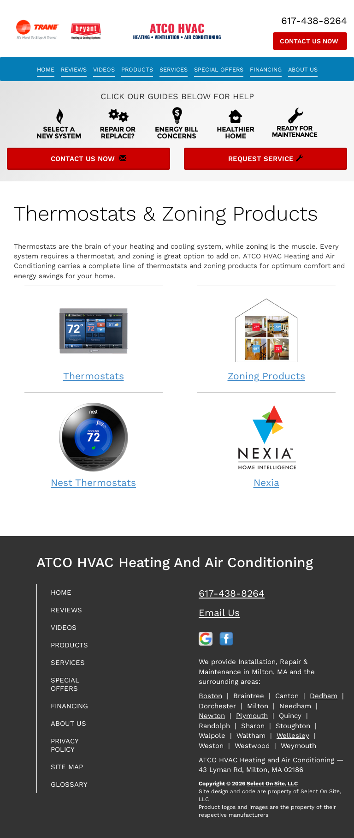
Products (137, 69)
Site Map (67, 767)
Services (173, 69)
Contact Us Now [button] (310, 41)
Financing (266, 69)
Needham (295, 706)
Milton (257, 706)
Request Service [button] (265, 159)
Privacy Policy (64, 745)
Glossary (69, 784)
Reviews (74, 69)
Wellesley (293, 735)
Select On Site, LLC (272, 783)
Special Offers (218, 69)
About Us (303, 69)
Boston (210, 696)
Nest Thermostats (93, 445)
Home (45, 69)
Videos (104, 69)
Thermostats (93, 338)
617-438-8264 (232, 593)
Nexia (266, 445)
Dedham (323, 696)
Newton (212, 716)
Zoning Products (266, 338)
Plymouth (252, 716)
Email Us (219, 612)
